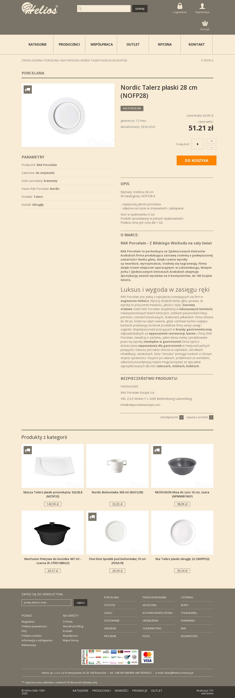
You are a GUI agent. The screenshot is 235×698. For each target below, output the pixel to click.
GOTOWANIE (112, 620)
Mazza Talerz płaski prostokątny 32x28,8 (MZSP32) (52, 494)
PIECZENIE (110, 636)
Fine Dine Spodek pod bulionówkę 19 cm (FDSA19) (117, 561)
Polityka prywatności (34, 626)
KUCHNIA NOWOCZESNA (157, 613)
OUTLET (133, 44)
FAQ (24, 631)
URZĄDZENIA (150, 620)
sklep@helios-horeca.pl (178, 673)
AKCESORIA (149, 605)
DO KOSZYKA (196, 160)
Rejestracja (202, 8)
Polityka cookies (32, 635)
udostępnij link (172, 417)
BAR (183, 628)
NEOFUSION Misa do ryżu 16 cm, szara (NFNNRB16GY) (182, 494)
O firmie (68, 621)
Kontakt (67, 631)
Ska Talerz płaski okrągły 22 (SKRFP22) (182, 559)
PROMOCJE (139, 690)
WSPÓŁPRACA (102, 44)
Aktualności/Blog (73, 626)
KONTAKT (197, 44)
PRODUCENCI (69, 44)
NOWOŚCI (121, 690)
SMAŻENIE (110, 628)
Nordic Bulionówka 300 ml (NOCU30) (117, 492)
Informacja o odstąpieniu (37, 640)
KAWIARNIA (188, 620)
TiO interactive (207, 692)
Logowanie (180, 8)
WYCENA (165, 44)
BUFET (184, 605)
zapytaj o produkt (199, 417)
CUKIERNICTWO (152, 628)
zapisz (80, 602)
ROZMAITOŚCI (189, 636)
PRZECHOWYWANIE (154, 597)
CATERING (187, 597)
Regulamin (28, 621)
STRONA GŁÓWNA (32, 60)
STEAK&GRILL (189, 613)
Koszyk (205, 26)
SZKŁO (108, 613)
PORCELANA (111, 597)
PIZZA (146, 636)
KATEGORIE (80, 690)
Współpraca (70, 635)
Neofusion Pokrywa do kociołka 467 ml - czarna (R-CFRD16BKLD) (52, 561)
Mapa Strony (71, 640)
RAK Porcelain (70, 60)
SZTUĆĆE (109, 605)
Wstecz (207, 60)
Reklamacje (29, 645)
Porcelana (52, 60)
